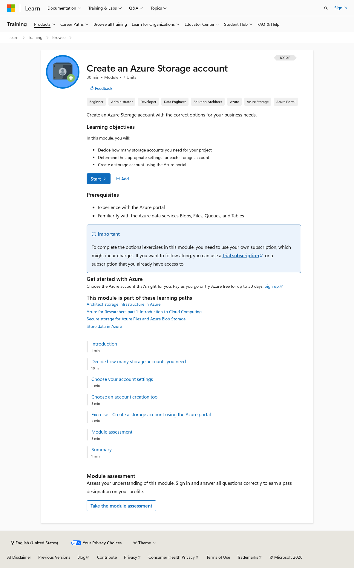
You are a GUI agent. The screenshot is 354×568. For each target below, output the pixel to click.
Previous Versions (54, 557)
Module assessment (111, 432)
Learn (14, 37)
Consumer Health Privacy (171, 557)
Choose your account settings (122, 379)
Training (36, 37)
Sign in (340, 7)
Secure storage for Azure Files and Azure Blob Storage (136, 319)
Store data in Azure (104, 326)
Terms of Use (218, 557)
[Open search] (326, 8)
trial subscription (241, 255)
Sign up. (272, 286)
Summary (101, 449)
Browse (59, 37)
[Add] (122, 179)
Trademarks (247, 557)
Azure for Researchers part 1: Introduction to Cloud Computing (144, 311)
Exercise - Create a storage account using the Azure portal (151, 414)
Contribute (107, 557)
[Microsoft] (11, 8)
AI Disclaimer (19, 557)
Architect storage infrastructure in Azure (123, 304)
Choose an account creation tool (125, 397)
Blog (81, 557)
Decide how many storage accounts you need (138, 361)
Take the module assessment (121, 505)
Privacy (130, 557)
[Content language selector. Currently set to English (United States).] (34, 543)
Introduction (104, 344)
